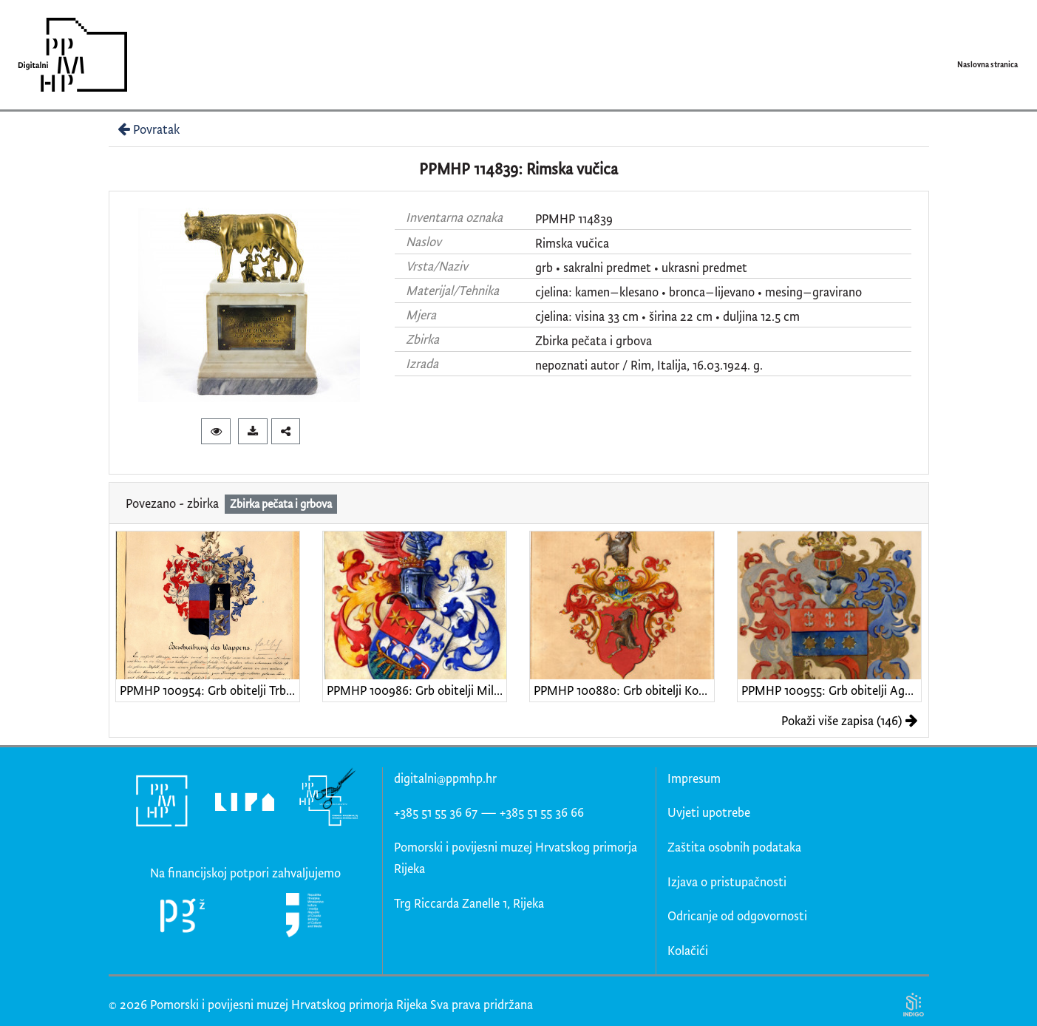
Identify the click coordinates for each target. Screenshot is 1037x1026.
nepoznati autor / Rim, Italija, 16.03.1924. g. (649, 364)
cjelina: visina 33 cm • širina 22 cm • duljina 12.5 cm (667, 316)
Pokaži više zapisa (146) (849, 720)
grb (544, 267)
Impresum (694, 778)
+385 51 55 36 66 (542, 812)
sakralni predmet (607, 267)
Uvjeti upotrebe (708, 812)
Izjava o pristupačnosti (726, 881)
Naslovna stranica (987, 64)
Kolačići (687, 950)
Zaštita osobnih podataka (734, 846)
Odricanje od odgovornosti (737, 915)
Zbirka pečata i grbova (593, 340)
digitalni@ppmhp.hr (445, 778)
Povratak (147, 128)
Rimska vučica (572, 242)
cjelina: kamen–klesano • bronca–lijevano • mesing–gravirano (698, 291)
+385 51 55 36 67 (435, 812)
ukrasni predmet (704, 267)
